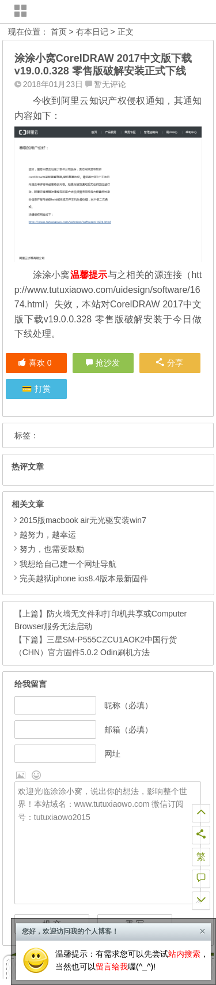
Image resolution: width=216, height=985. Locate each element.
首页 (59, 31)
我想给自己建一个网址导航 (68, 564)
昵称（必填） (128, 705)
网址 (112, 753)
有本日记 (92, 31)
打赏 (43, 388)
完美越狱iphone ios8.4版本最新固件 (84, 578)
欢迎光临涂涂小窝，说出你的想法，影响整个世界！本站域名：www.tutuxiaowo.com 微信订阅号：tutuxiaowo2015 (107, 843)
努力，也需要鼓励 (52, 549)
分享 (169, 362)
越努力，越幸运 (48, 534)
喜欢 (35, 362)
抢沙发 (108, 362)
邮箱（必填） (128, 729)
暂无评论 (110, 84)
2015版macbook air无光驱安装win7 (83, 520)
